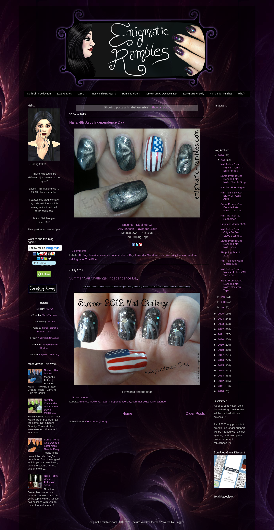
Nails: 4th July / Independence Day (96, 122)
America (94, 255)
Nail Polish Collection (39, 93)
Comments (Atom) (96, 421)
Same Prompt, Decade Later (161, 93)
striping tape (76, 259)
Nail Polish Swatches (48, 338)
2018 (221, 349)
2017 (221, 354)
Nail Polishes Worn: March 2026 (232, 262)
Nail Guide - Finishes (221, 93)
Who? (241, 93)
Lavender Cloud (144, 255)
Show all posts (160, 107)
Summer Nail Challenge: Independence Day (103, 278)
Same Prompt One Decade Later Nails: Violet (231, 244)
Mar (223, 296)
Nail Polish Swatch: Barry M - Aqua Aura (231, 195)
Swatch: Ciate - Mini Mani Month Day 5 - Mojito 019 (51, 406)
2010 (221, 391)
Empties (43, 354)
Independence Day (122, 255)
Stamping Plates (131, 93)
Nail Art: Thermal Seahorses (230, 217)
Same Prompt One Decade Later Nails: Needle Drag (52, 444)
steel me (192, 255)
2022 (221, 329)
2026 (221, 155)
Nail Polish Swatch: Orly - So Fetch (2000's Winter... (231, 232)
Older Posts (195, 413)
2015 (221, 365)
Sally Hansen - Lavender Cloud (137, 228)
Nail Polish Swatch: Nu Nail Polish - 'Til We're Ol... (233, 272)
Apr (223, 159)
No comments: (81, 397)
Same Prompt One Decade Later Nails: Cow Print (231, 207)
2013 (221, 375)
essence (105, 255)
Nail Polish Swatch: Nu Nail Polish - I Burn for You (231, 167)
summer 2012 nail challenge (149, 401)
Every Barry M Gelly (193, 93)
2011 (221, 386)
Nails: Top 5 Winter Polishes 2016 (51, 480)
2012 (221, 380)
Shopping (54, 354)
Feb (223, 301)
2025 (221, 313)
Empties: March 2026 (233, 224)
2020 (221, 339)
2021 (221, 334)
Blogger (179, 522)
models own (162, 255)
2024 (221, 318)
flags (104, 401)
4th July (83, 255)
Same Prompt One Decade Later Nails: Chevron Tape (231, 285)
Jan (223, 307)
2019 (221, 344)
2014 (221, 370)
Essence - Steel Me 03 (137, 224)
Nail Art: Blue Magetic (51, 372)
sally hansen (178, 255)
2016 (221, 360)
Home (127, 413)
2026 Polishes (64, 93)
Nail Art (49, 309)
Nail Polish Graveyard (104, 93)
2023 (221, 323)
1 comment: (79, 250)
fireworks (95, 401)
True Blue (91, 259)
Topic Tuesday (49, 315)
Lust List (82, 93)
